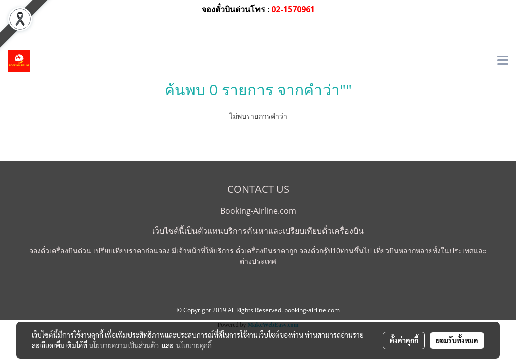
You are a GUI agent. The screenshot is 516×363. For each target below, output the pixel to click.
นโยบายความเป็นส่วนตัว (124, 345)
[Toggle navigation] (503, 61)
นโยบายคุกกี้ (194, 345)
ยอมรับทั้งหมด (457, 340)
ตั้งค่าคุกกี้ (404, 340)
